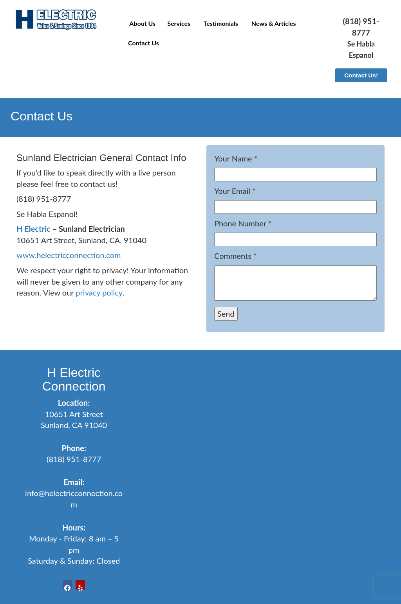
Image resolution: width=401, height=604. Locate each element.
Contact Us (143, 43)
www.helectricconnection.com (68, 255)
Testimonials (220, 23)
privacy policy (99, 292)
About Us (141, 23)
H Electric (33, 228)
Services (178, 23)
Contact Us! (361, 75)
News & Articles (273, 23)
